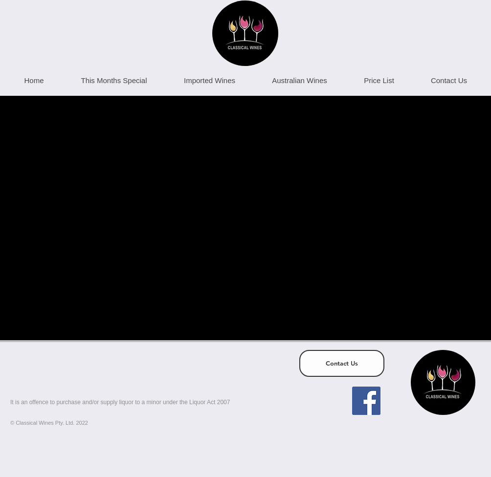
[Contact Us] (341, 363)
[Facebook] (366, 401)
